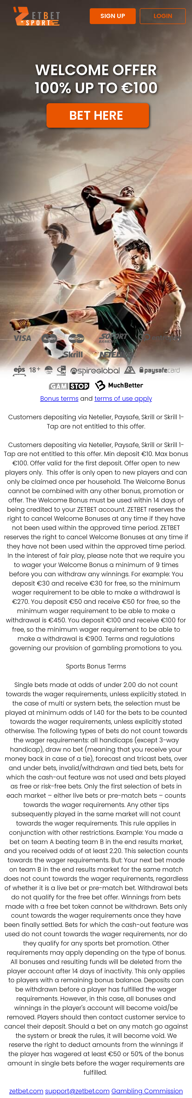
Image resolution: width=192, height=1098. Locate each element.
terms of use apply (123, 398)
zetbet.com (26, 1091)
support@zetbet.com (77, 1091)
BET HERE (97, 115)
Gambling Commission (147, 1091)
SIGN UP (112, 16)
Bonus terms (59, 398)
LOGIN (163, 16)
